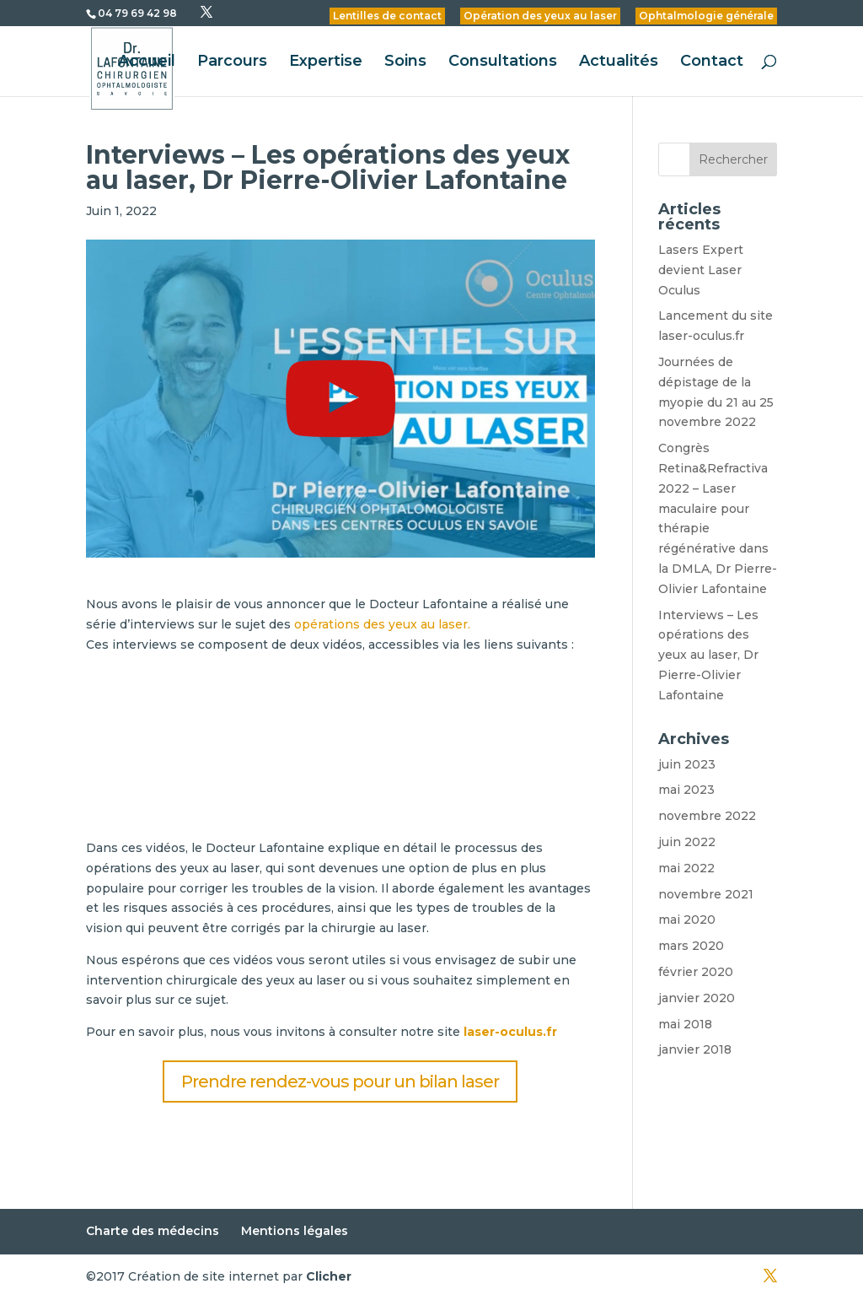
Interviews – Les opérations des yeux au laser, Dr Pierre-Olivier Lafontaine (708, 655)
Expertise (325, 62)
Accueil (146, 62)
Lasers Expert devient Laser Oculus (700, 270)
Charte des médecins (152, 1230)
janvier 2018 (695, 1049)
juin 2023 (687, 764)
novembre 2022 (707, 815)
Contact (711, 62)
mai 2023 (686, 789)
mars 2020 (691, 945)
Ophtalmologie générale (706, 15)
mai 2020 (687, 919)
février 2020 (695, 971)
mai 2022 (686, 868)
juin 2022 (687, 842)
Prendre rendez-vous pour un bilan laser (340, 1081)
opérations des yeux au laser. (380, 624)
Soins (405, 62)
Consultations (502, 62)
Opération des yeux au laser (540, 15)
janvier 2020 (696, 998)
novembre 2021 (705, 894)
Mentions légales (294, 1230)
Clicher (328, 1276)
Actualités (618, 62)
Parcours (232, 62)
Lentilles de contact (387, 15)
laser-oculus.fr (510, 1031)
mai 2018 (685, 1024)
